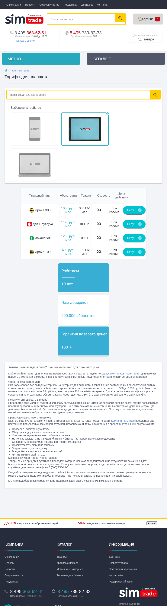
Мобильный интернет (70, 536)
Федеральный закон (121, 549)
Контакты (102, 4)
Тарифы (62, 524)
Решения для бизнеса (70, 542)
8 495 (87, 32)
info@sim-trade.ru (131, 574)
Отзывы (9, 530)
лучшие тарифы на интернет (123, 340)
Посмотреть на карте (27, 583)
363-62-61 (31, 32)
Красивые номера (68, 530)
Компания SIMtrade (123, 388)
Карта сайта (116, 542)
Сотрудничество (49, 4)
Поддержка (70, 4)
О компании (13, 4)
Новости (30, 4)
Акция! (151, 491)
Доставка (87, 4)
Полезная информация (123, 536)
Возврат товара (118, 530)
